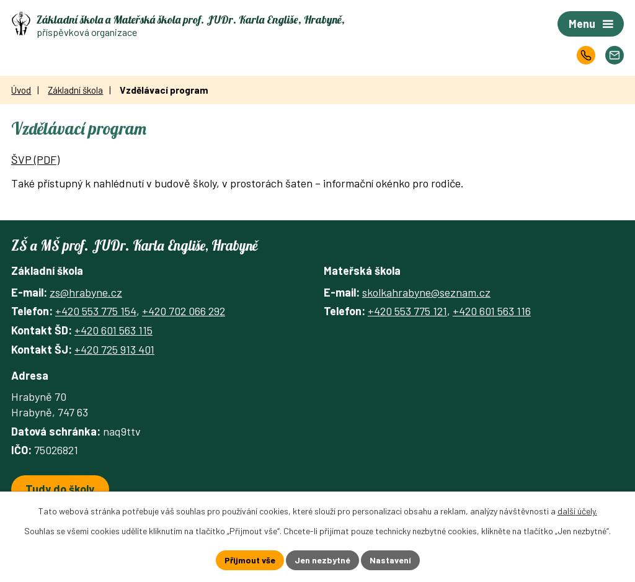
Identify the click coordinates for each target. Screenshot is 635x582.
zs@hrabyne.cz (86, 292)
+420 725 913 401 (114, 349)
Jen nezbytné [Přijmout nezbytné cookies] (322, 560)
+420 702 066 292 (183, 311)
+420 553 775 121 (407, 311)
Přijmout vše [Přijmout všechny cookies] (249, 560)
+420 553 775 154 (95, 311)
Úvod (21, 90)
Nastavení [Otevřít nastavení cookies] (390, 560)
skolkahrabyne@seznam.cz (426, 292)
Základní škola (75, 90)
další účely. (577, 511)
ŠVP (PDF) (35, 159)
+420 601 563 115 (113, 330)
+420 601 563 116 (492, 311)
